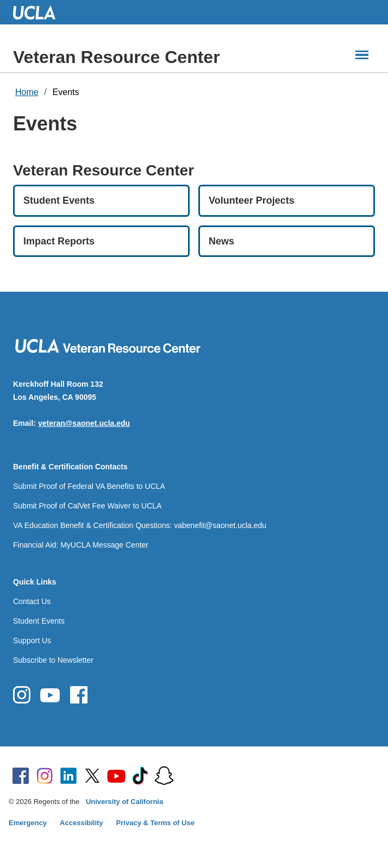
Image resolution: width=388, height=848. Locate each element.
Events (66, 92)
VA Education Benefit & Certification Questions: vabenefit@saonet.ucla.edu (139, 525)
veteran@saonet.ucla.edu (84, 423)
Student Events (39, 621)
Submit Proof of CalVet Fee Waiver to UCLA (87, 505)
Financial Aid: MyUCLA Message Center (80, 545)
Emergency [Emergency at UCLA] (28, 823)
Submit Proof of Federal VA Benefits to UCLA (89, 486)
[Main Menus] (362, 55)
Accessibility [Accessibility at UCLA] (81, 823)
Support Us (32, 640)
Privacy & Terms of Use (155, 823)
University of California (124, 801)
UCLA (39, 12)
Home (27, 92)
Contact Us (32, 601)
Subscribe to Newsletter (53, 660)
